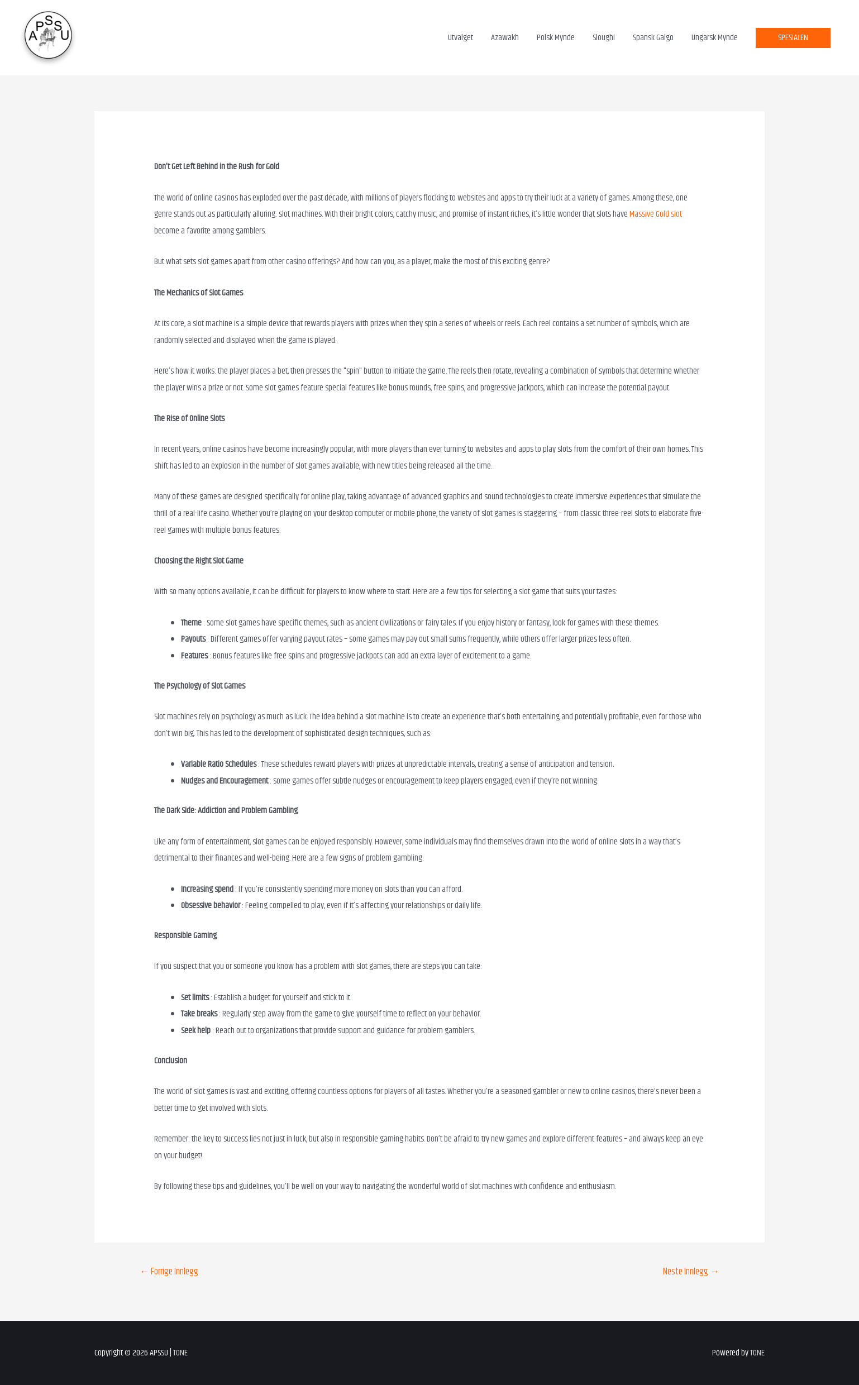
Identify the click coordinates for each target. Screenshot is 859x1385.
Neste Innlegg (691, 1271)
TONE (180, 1353)
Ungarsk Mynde (714, 38)
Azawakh (505, 38)
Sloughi (604, 38)
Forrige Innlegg (169, 1271)
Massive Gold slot (655, 214)
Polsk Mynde (556, 38)
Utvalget (460, 38)
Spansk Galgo (653, 38)
